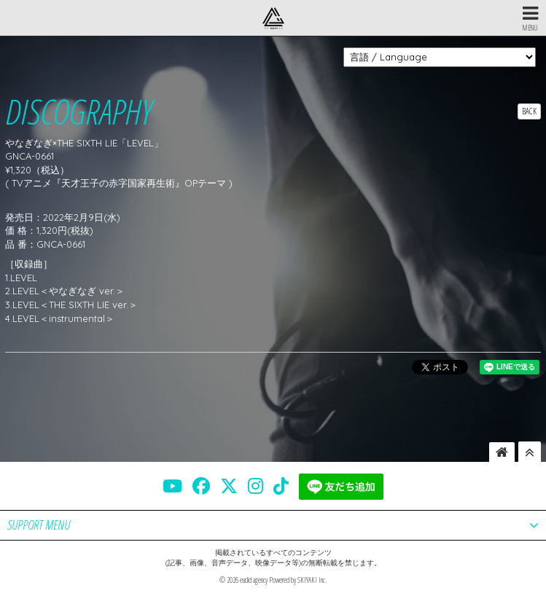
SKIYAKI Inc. (312, 580)
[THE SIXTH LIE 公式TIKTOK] (281, 486)
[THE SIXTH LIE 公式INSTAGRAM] (255, 486)
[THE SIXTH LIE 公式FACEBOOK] (201, 486)
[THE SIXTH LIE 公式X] (229, 486)
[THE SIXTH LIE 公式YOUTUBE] (172, 486)
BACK (529, 111)
